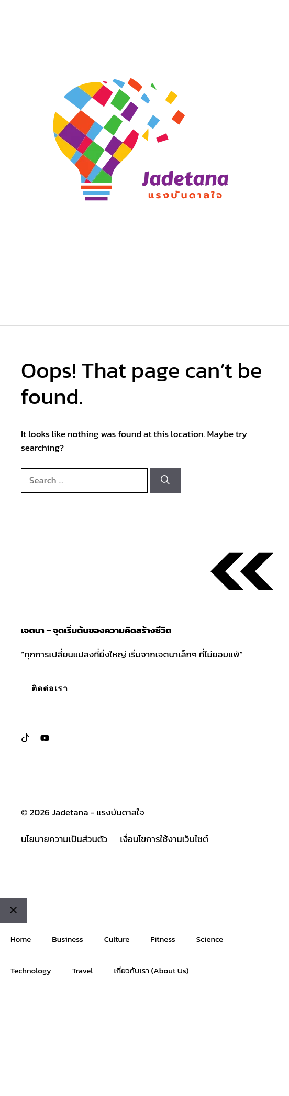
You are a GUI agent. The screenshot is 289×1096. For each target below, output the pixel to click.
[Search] (165, 480)
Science (209, 939)
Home (20, 939)
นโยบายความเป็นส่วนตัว (64, 839)
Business (67, 939)
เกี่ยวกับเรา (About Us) (151, 970)
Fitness (162, 939)
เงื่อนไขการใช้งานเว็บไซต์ (164, 839)
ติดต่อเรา (49, 688)
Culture (117, 939)
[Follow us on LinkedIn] (44, 737)
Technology (30, 970)
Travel (82, 970)
